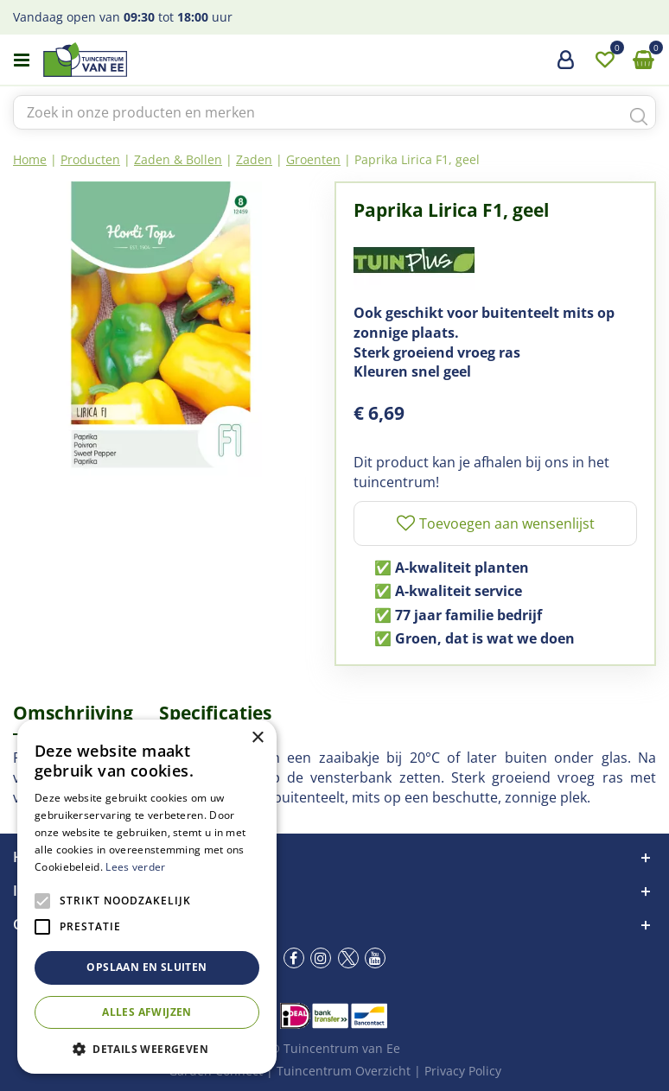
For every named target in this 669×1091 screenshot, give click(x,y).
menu (22, 60)
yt (375, 958)
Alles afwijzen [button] (147, 1012)
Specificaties (215, 713)
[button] (147, 1048)
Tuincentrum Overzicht (344, 1070)
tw (348, 958)
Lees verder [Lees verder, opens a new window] (135, 866)
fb (294, 958)
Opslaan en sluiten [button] (146, 967)
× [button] (257, 738)
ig (320, 958)
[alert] (147, 897)
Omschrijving (73, 713)
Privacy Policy (462, 1070)
